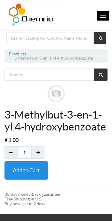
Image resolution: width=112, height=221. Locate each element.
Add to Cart (26, 170)
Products (17, 54)
